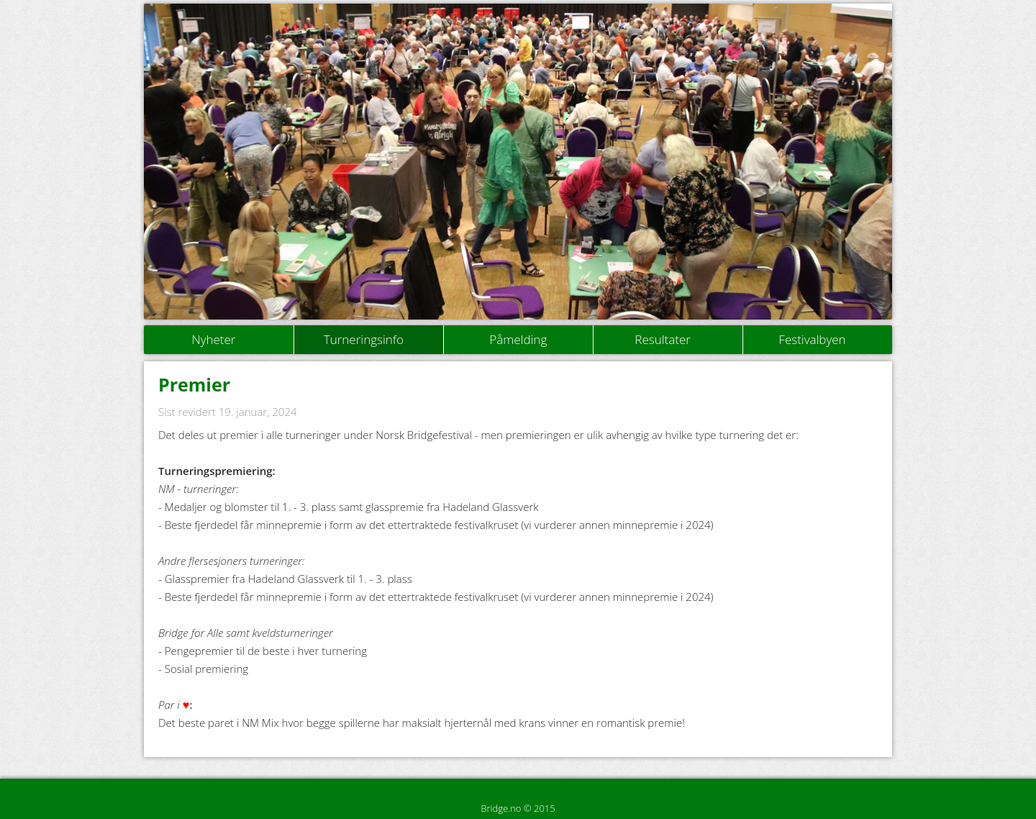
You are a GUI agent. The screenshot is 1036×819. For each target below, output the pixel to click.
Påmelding (518, 339)
